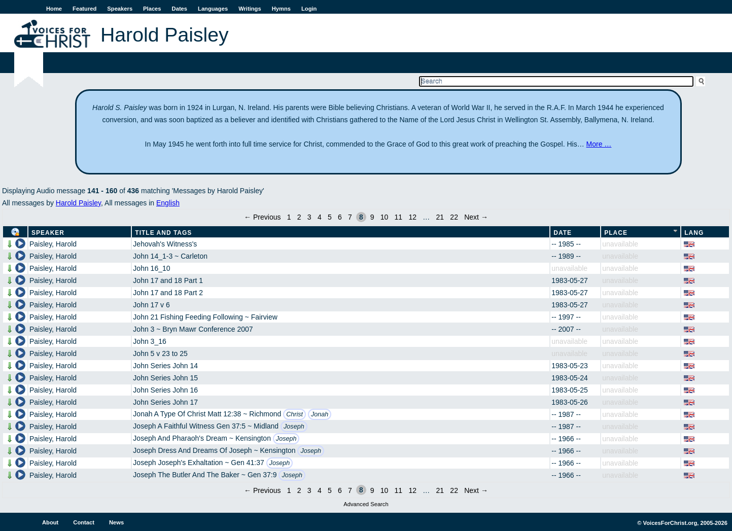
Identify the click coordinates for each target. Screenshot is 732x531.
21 (440, 217)
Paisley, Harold (53, 244)
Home (54, 9)
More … (599, 144)
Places (152, 9)
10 (384, 217)
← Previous (262, 217)
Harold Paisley (78, 203)
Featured (84, 9)
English (168, 203)
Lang (694, 232)
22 (454, 217)
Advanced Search (365, 504)
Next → (476, 217)
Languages (213, 9)
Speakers (119, 9)
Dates (179, 9)
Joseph (294, 426)
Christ (294, 414)
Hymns (281, 9)
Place (616, 232)
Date (562, 232)
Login (309, 9)
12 (412, 217)
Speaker (47, 232)
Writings (249, 9)
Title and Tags (163, 232)
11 (399, 217)
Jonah (319, 414)
